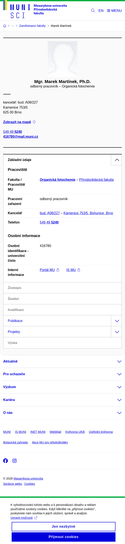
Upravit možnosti (24, 522)
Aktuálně (10, 361)
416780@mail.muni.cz (20, 137)
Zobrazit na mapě (19, 122)
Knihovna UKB (75, 432)
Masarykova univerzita (28, 478)
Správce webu (12, 483)
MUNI (7, 432)
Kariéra (9, 400)
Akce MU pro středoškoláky (50, 442)
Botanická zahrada (15, 442)
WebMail (55, 432)
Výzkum (9, 387)
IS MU (73, 270)
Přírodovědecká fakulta (96, 179)
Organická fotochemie (57, 179)
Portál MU (49, 270)
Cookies (29, 483)
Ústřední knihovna (101, 432)
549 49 (12, 132)
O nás (7, 412)
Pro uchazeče (14, 374)
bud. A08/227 (50, 213)
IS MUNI (20, 432)
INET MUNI (37, 432)
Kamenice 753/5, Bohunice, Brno (88, 213)
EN (101, 11)
